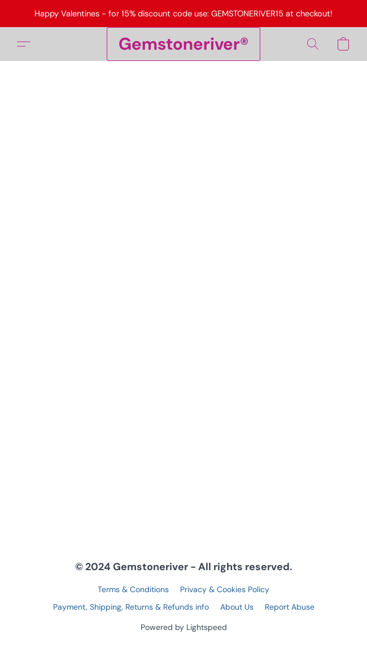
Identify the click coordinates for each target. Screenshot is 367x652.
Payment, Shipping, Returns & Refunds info (131, 607)
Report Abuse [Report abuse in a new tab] (289, 607)
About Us (237, 607)
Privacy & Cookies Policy (224, 589)
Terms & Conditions (133, 589)
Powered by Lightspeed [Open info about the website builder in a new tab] (184, 627)
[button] (183, 44)
